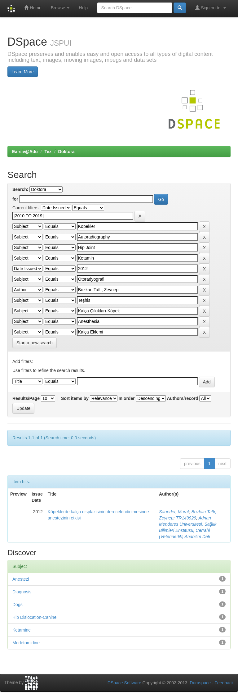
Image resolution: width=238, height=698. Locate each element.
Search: (20, 189)
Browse (60, 7)
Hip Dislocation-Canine (34, 617)
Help (83, 7)
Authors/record (182, 398)
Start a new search (34, 342)
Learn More (22, 71)
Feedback (224, 682)
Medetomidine (26, 642)
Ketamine (21, 630)
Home (32, 7)
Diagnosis (21, 591)
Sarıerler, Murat (174, 511)
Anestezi (20, 579)
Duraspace (200, 682)
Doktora (66, 151)
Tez (48, 151)
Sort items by (75, 398)
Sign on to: (210, 7)
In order (127, 398)
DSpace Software (124, 682)
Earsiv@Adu (25, 151)
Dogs (17, 604)
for (15, 199)
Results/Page (26, 398)
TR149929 (186, 517)
